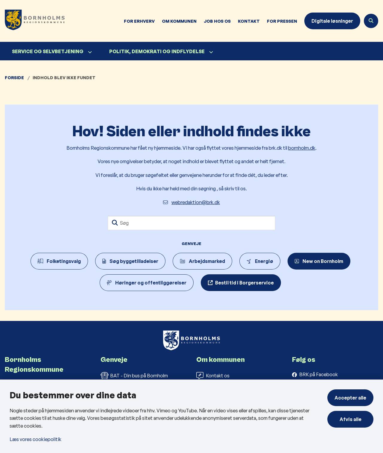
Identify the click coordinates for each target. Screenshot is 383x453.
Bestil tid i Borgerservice (244, 283)
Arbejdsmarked (202, 261)
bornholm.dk (301, 148)
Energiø (260, 261)
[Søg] (191, 223)
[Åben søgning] (371, 21)
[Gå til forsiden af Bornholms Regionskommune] (32, 21)
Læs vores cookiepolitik (35, 439)
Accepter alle (350, 398)
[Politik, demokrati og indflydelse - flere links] (210, 52)
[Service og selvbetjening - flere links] (89, 52)
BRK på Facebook (318, 374)
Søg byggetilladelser (130, 261)
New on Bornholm (319, 261)
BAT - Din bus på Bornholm (134, 375)
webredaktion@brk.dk (191, 202)
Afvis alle (350, 419)
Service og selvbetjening (47, 51)
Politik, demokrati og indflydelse (157, 51)
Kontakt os (213, 375)
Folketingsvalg (59, 261)
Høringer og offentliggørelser (146, 283)
